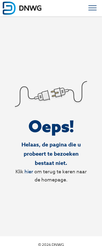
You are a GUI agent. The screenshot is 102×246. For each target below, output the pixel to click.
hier (28, 171)
